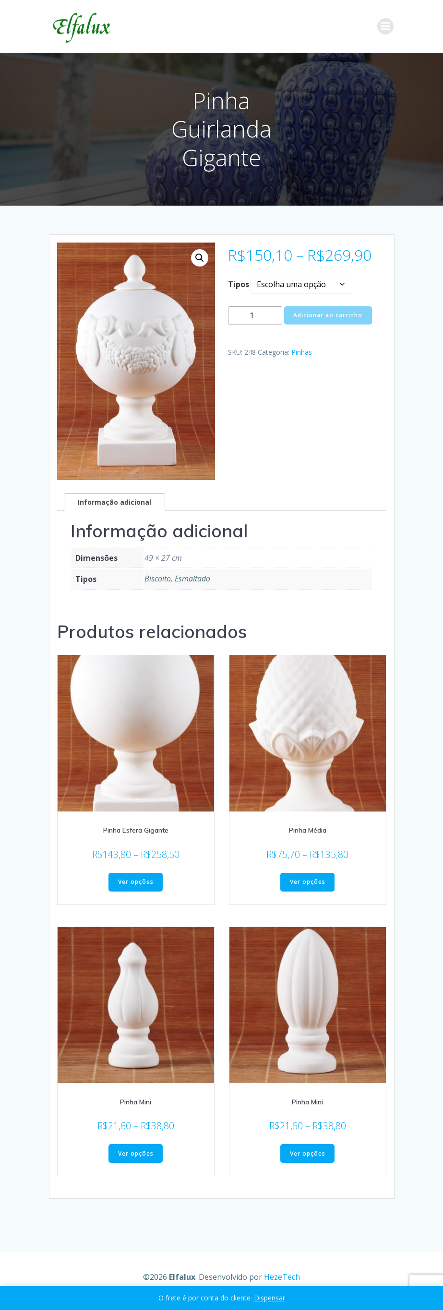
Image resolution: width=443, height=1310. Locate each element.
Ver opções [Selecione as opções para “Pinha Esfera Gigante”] (136, 882)
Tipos (238, 284)
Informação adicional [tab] (114, 502)
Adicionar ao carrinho (327, 315)
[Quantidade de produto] (255, 315)
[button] (199, 258)
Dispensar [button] (269, 1297)
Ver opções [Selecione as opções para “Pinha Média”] (307, 882)
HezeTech (282, 1276)
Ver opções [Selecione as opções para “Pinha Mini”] (136, 1153)
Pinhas (301, 352)
